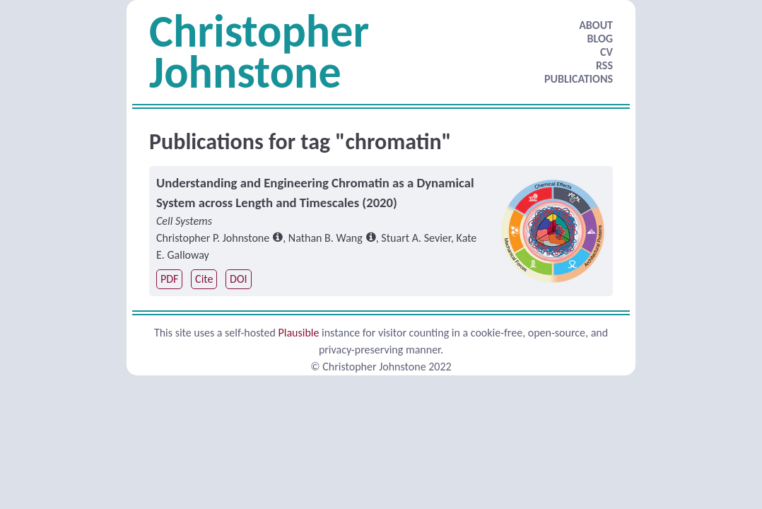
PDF (169, 279)
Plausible (298, 332)
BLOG (600, 38)
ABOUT (596, 25)
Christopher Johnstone (259, 52)
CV (606, 52)
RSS (604, 65)
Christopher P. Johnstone (212, 238)
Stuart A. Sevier (416, 238)
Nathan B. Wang (325, 238)
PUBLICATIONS (578, 79)
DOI (238, 279)
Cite (204, 279)
